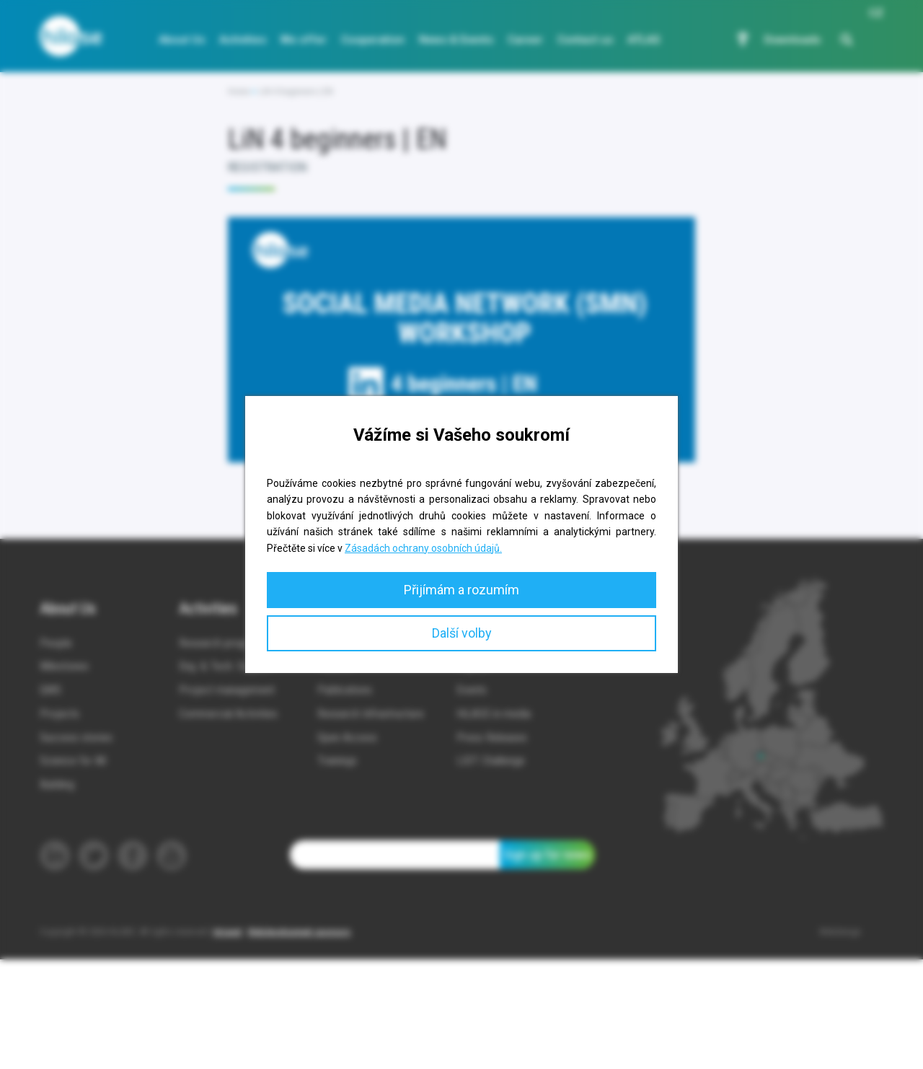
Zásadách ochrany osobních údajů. (423, 548)
